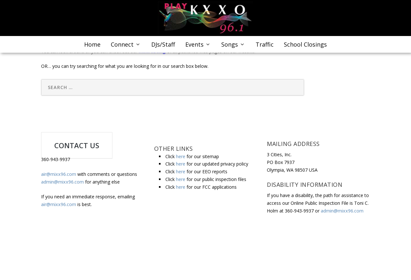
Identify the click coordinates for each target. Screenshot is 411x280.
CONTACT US (76, 145)
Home (92, 47)
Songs (229, 47)
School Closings (305, 47)
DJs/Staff (163, 47)
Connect (122, 47)
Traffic (265, 47)
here (180, 156)
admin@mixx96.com (62, 182)
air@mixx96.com (58, 174)
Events (194, 47)
